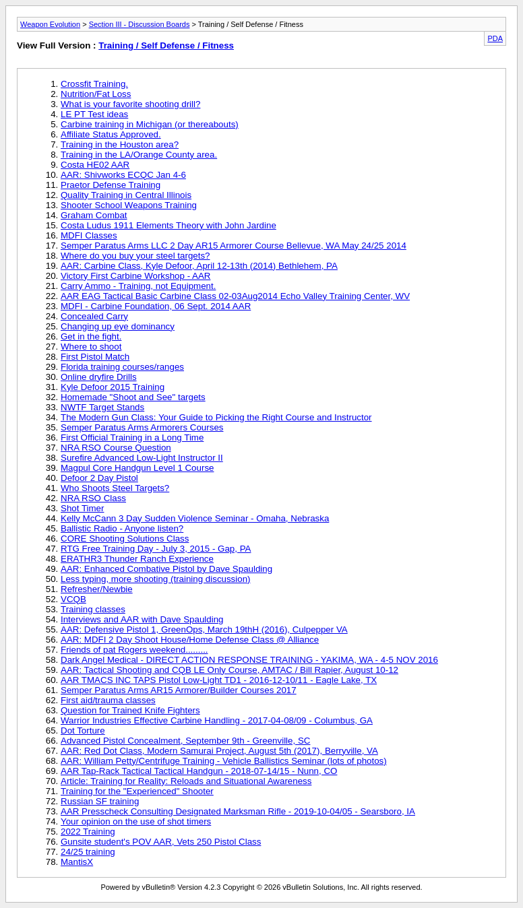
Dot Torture (83, 730)
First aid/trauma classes (108, 700)
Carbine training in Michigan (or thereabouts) (150, 124)
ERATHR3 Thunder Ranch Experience (137, 559)
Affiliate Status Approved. (111, 134)
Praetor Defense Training (110, 185)
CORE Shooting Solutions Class (125, 538)
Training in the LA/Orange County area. (139, 155)
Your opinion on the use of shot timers (136, 821)
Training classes (93, 609)
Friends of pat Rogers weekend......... (134, 650)
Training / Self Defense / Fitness (166, 45)
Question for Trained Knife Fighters (130, 710)
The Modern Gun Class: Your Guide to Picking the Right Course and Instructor (216, 417)
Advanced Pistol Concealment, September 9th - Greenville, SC (185, 741)
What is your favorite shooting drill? (130, 104)
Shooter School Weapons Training (129, 205)
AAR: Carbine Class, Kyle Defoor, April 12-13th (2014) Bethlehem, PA (199, 266)
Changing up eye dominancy (118, 326)
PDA (495, 38)
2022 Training (88, 831)
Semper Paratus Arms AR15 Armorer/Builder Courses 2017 (179, 690)
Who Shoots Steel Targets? (115, 488)
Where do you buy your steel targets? (135, 256)
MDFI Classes (89, 235)
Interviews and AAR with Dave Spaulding (142, 619)
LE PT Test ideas (94, 114)
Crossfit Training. (94, 84)
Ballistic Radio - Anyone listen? (122, 528)
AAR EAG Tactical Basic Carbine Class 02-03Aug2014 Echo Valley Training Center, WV (235, 296)
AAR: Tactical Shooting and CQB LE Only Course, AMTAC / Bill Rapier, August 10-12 (229, 670)
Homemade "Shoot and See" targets (133, 397)
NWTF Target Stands (102, 407)
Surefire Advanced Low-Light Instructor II (142, 458)
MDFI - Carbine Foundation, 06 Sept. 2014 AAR (156, 306)
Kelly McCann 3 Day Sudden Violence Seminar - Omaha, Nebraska (195, 518)
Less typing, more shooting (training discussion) (156, 579)
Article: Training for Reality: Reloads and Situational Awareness (186, 781)
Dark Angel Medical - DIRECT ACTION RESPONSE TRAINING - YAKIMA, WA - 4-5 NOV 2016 (249, 660)
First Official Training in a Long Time (132, 437)
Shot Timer (82, 508)
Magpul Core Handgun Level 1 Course (137, 468)
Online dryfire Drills (99, 377)
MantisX (77, 862)
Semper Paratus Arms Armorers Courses (142, 427)
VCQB (73, 599)
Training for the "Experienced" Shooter (137, 791)
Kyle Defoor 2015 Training (112, 387)
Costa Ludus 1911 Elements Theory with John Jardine (168, 225)
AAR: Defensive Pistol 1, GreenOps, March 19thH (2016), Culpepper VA (204, 629)
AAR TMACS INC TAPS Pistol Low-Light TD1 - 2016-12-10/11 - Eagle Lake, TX (219, 680)
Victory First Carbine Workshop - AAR (135, 276)
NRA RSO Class (93, 498)
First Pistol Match (95, 357)
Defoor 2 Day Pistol (99, 478)
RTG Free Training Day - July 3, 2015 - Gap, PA (156, 549)
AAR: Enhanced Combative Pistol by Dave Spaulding (166, 569)
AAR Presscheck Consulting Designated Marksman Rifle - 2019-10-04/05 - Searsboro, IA (238, 811)
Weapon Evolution (50, 24)
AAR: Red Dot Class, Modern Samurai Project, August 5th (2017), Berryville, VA (219, 751)
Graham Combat (94, 215)
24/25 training (88, 852)
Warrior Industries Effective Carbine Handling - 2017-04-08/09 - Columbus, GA (217, 720)
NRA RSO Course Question (116, 448)
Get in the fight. (91, 336)
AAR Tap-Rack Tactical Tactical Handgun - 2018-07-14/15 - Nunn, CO (199, 771)
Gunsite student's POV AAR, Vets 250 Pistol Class (161, 842)
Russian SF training (100, 801)
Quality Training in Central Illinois (126, 195)
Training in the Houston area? (120, 144)
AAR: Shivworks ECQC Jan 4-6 (123, 175)
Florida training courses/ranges (122, 367)
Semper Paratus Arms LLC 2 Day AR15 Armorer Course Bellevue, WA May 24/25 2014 (233, 245)
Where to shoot (91, 347)
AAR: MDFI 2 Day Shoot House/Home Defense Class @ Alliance (190, 640)
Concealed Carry (94, 316)
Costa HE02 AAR (95, 165)
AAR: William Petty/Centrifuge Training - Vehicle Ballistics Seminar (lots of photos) (224, 761)
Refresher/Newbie (97, 589)
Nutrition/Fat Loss (96, 94)
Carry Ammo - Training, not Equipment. (138, 286)
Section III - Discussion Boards (139, 24)
